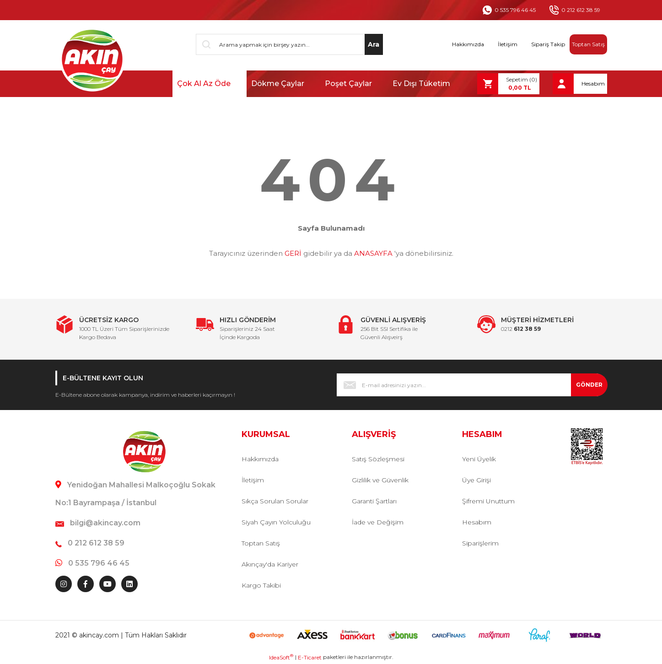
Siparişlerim (480, 543)
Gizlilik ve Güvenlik (380, 480)
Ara (373, 44)
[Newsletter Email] (472, 384)
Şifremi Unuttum (488, 501)
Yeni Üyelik (479, 459)
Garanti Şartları (374, 501)
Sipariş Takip (548, 44)
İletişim (507, 44)
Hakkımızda (468, 44)
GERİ (293, 253)
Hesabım (476, 522)
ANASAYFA (373, 253)
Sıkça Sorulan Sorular (275, 501)
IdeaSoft (281, 657)
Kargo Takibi (261, 585)
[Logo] (91, 59)
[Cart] (508, 83)
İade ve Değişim (378, 522)
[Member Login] (580, 84)
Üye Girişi (476, 480)
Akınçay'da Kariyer (270, 564)
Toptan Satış (588, 44)
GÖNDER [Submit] (589, 384)
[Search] (289, 44)
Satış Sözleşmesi (378, 459)
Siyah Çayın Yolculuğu (276, 522)
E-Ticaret (310, 657)
